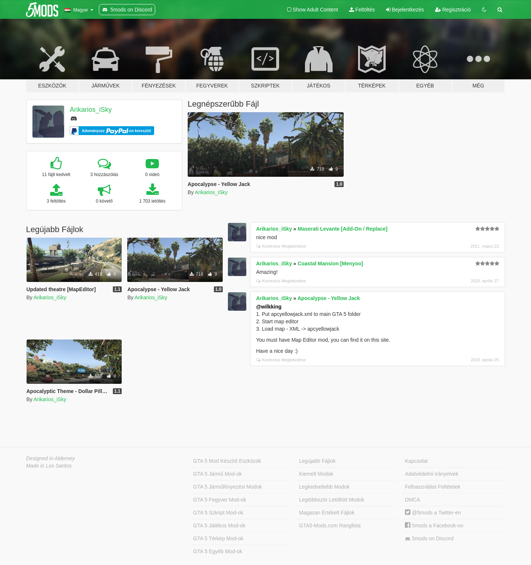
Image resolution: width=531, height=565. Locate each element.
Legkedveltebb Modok (324, 487)
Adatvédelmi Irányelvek (431, 474)
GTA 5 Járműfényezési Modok (227, 487)
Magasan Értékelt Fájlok (326, 513)
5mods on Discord (429, 538)
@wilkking (268, 307)
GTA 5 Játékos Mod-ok (219, 525)
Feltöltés (362, 10)
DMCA (412, 500)
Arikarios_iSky (91, 109)
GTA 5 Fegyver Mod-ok (219, 500)
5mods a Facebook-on (434, 525)
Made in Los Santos (49, 466)
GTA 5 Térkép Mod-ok (218, 538)
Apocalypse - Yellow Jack (329, 298)
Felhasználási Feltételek (432, 487)
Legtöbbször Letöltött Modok (331, 500)
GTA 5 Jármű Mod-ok (217, 474)
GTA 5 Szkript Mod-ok (218, 513)
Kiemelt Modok (316, 474)
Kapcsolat (416, 461)
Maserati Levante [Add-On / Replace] (343, 229)
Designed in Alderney (50, 458)
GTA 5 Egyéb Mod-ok (217, 551)
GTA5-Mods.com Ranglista (330, 525)
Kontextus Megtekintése (281, 246)
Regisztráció (453, 10)
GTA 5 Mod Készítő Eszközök (227, 461)
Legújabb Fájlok (317, 461)
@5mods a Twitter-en (433, 512)
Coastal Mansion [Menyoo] (330, 263)
